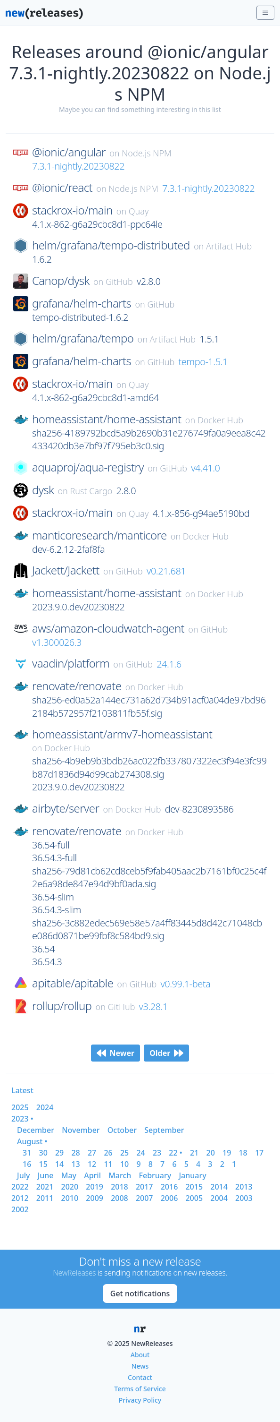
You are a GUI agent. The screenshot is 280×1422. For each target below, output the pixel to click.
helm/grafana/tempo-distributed (111, 245)
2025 (20, 1107)
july (23, 1175)
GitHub (119, 281)
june (46, 1175)
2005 (194, 1198)
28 (75, 1153)
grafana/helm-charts (81, 303)
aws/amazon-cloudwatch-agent (108, 628)
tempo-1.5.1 (202, 361)
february (155, 1175)
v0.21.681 (166, 571)
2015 (194, 1187)
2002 (20, 1209)
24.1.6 (168, 664)
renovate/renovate (77, 686)
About (140, 1354)
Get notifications (140, 1293)
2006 (169, 1198)
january (192, 1175)
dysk (43, 490)
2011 (45, 1198)
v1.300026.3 (57, 642)
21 (194, 1153)
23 (157, 1153)
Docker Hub (220, 420)
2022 (20, 1187)
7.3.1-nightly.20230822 (78, 166)
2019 (94, 1187)
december (35, 1130)
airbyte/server (65, 808)
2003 (244, 1198)
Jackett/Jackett (65, 570)
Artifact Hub (229, 246)
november (81, 1130)
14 (59, 1164)
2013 (244, 1187)
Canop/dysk (61, 281)
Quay (139, 211)
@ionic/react (62, 187)
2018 (119, 1187)
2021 (45, 1187)
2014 (219, 1187)
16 (27, 1164)
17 (259, 1153)
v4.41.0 (205, 468)
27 (92, 1153)
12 (92, 1164)
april (92, 1175)
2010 (70, 1198)
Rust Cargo (91, 491)
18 (243, 1153)
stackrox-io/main (72, 210)
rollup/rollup (61, 1006)
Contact (140, 1377)
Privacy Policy (140, 1400)
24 (140, 1153)
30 (43, 1153)
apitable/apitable (72, 983)
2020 (70, 1187)
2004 (219, 1198)
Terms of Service (139, 1388)
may (68, 1175)
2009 (94, 1198)
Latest (22, 1090)
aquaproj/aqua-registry (88, 467)
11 (108, 1164)
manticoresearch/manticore (99, 535)
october (122, 1130)
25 (124, 1153)
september (164, 1130)
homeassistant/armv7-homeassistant (122, 734)
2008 (119, 1198)
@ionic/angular (69, 152)
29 (59, 1153)
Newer (116, 1053)
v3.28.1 (153, 1006)
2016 (169, 1187)
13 (75, 1164)
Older (166, 1053)
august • (32, 1141)
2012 (20, 1198)
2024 (45, 1107)
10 (124, 1164)
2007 (144, 1198)
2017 (144, 1187)
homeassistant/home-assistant (106, 419)
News (140, 1366)
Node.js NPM (147, 153)
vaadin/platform (70, 663)
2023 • (22, 1119)
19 (226, 1153)
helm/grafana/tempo (82, 338)
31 (27, 1153)
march (119, 1175)
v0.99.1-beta (185, 983)
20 (210, 1153)
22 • (175, 1153)
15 (43, 1164)
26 (108, 1153)
